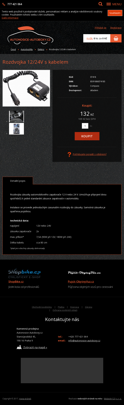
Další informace (10, 17)
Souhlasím (115, 13)
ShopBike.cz (16, 281)
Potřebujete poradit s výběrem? (87, 154)
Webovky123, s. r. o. (113, 398)
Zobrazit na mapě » (32, 347)
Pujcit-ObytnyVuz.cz (81, 281)
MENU (117, 4)
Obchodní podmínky (42, 306)
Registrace (116, 27)
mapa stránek (25, 398)
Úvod (13, 49)
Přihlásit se (100, 27)
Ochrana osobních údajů (65, 310)
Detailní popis (17, 180)
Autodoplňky (27, 49)
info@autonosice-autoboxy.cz (84, 340)
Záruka (88, 306)
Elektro (41, 49)
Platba (61, 306)
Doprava (74, 306)
